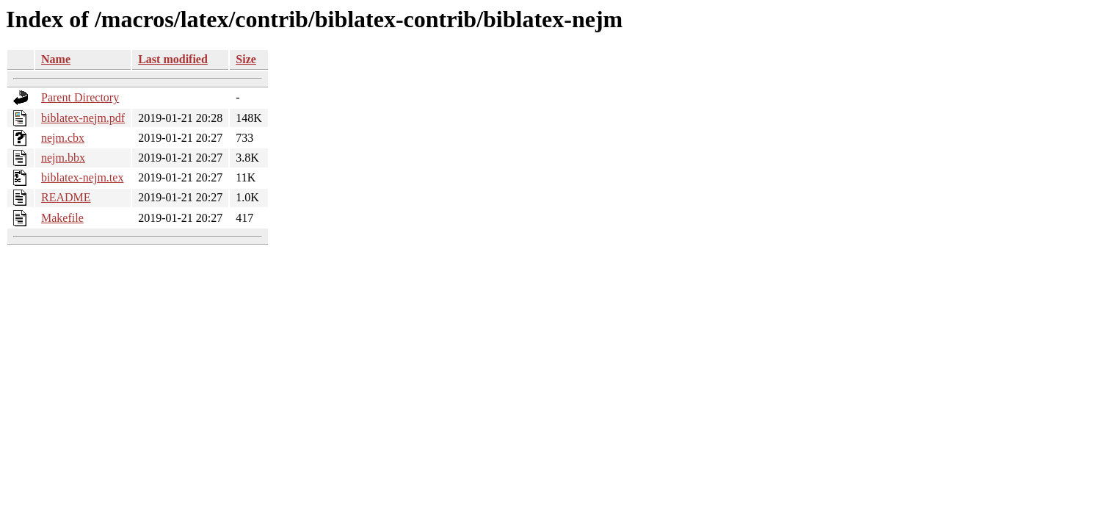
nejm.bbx (63, 157)
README (66, 197)
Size (246, 59)
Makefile (62, 218)
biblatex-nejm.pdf (83, 118)
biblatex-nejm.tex (82, 177)
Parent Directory (80, 97)
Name (55, 59)
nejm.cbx (62, 138)
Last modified (173, 59)
